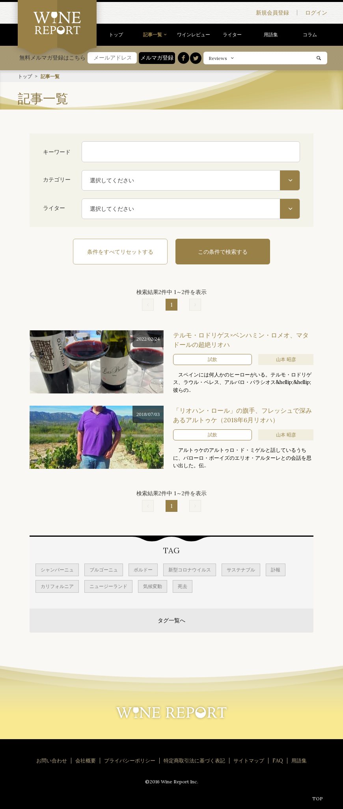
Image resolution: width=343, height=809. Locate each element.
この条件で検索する (223, 251)
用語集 (271, 34)
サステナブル (241, 569)
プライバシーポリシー (129, 760)
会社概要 (85, 760)
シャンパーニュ (57, 569)
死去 (182, 586)
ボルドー (143, 569)
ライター (232, 34)
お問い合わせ (51, 760)
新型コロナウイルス (189, 569)
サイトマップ (248, 760)
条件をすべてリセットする (120, 251)
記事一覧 (152, 34)
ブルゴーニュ (103, 569)
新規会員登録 (272, 12)
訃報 (275, 569)
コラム (310, 34)
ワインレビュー (193, 34)
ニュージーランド (108, 586)
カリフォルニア (57, 586)
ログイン (316, 12)
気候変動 (152, 586)
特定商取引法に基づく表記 (194, 760)
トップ (116, 34)
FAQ (277, 760)
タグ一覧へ (171, 620)
